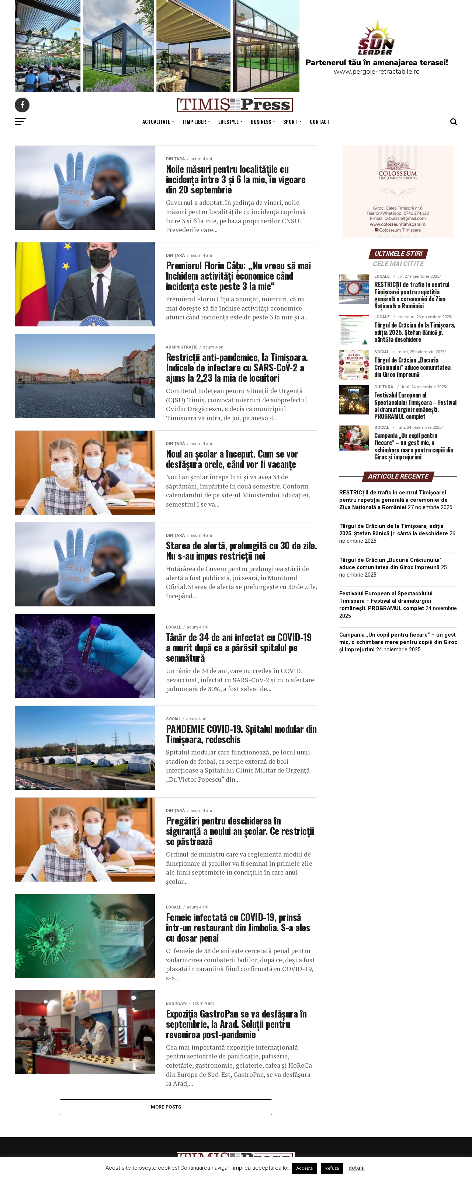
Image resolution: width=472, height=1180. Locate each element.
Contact (320, 121)
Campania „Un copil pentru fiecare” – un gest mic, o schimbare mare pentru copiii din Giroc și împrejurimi (398, 642)
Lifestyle (228, 121)
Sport (290, 121)
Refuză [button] (332, 1168)
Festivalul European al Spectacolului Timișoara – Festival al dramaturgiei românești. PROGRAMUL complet (386, 601)
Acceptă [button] (304, 1168)
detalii (356, 1168)
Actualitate (156, 121)
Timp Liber (194, 121)
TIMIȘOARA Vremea (398, 696)
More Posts (166, 1128)
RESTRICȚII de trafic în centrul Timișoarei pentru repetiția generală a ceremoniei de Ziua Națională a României (393, 500)
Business (261, 121)
